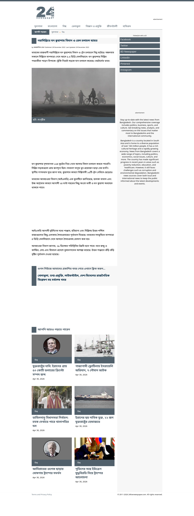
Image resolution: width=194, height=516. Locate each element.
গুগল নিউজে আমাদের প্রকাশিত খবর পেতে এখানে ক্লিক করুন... (71, 269)
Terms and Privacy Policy (42, 495)
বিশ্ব (64, 26)
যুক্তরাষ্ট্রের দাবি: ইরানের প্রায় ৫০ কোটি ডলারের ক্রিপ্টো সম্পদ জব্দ (50, 370)
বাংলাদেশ (52, 26)
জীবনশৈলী (112, 26)
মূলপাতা (38, 26)
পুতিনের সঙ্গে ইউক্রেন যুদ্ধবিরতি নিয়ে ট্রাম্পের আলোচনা (89, 473)
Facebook (125, 39)
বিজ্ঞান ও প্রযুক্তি (94, 26)
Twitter (124, 45)
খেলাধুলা (76, 26)
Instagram (126, 70)
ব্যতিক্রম (127, 26)
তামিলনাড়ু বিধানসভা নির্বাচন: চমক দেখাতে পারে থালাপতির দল (51, 422)
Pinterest (125, 63)
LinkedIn (125, 57)
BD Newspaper (128, 51)
